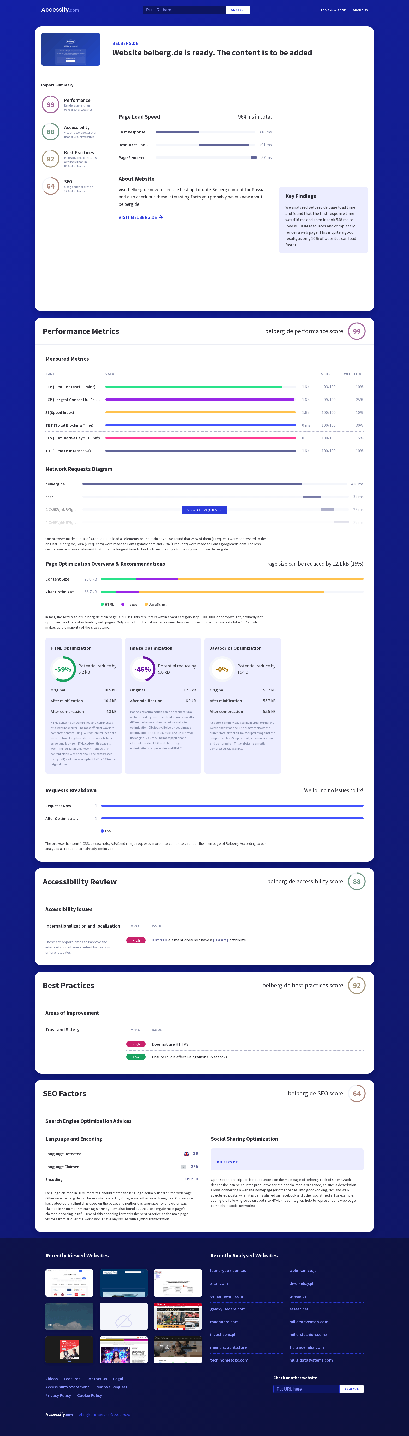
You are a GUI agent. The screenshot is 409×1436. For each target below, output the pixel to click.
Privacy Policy (58, 1395)
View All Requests (204, 510)
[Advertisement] (240, 90)
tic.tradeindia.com (307, 1347)
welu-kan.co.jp (303, 1270)
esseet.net (299, 1308)
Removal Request (111, 1387)
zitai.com (219, 1283)
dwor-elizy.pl (301, 1283)
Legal (118, 1378)
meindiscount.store (228, 1347)
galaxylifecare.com (228, 1308)
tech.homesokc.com (229, 1360)
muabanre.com (224, 1321)
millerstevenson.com (309, 1321)
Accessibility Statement (67, 1387)
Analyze (238, 10)
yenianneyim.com (226, 1296)
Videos (51, 1378)
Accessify (60, 10)
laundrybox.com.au (228, 1270)
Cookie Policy (89, 1395)
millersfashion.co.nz (308, 1334)
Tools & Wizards (333, 10)
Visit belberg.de (141, 217)
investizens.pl (222, 1334)
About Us (360, 10)
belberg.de (125, 43)
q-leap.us (298, 1296)
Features (72, 1378)
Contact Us (96, 1378)
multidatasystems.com (311, 1360)
